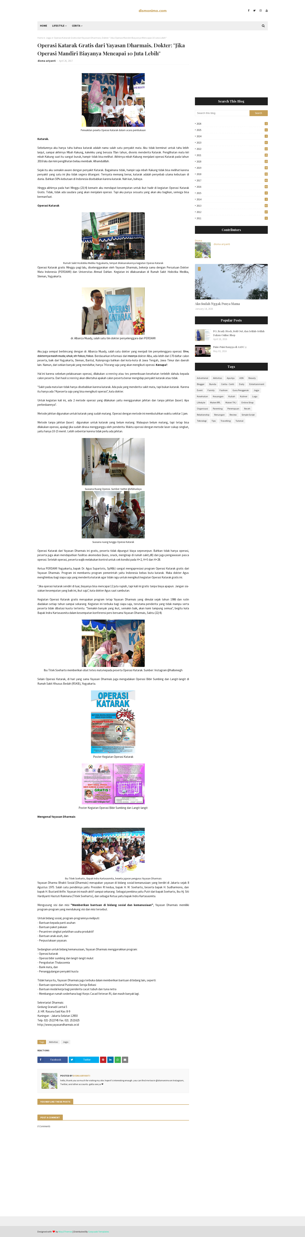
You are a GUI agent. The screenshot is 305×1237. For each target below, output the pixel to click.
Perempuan (233, 408)
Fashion (224, 390)
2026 (232, 123)
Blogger (200, 384)
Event (200, 390)
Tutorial (239, 420)
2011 (232, 218)
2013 (232, 205)
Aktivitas (53, 1041)
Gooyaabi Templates (98, 1231)
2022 (232, 149)
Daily (241, 384)
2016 (232, 186)
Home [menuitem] (43, 25)
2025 (232, 130)
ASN (241, 378)
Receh (247, 408)
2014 (232, 199)
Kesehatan (202, 396)
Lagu (254, 396)
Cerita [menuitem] (76, 25)
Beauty (252, 378)
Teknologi (202, 420)
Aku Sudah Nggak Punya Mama (217, 304)
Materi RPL (215, 402)
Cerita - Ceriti (227, 384)
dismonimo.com (153, 10)
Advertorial (202, 378)
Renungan (219, 414)
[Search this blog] (222, 113)
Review (233, 414)
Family (211, 390)
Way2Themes (65, 1231)
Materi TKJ (230, 402)
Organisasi (202, 408)
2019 (232, 168)
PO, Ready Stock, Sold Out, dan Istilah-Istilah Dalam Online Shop (238, 333)
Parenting (217, 408)
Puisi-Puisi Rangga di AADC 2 (229, 347)
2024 (232, 136)
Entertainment (256, 384)
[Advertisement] (231, 63)
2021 (232, 155)
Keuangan (218, 396)
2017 (232, 180)
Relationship (203, 414)
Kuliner (243, 396)
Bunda (212, 384)
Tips (213, 420)
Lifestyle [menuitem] (58, 25)
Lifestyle (201, 402)
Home (40, 37)
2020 (232, 161)
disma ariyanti (47, 60)
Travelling (226, 420)
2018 (232, 174)
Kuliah (231, 396)
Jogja (48, 37)
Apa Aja (231, 378)
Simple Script (248, 414)
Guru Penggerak (241, 390)
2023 (232, 142)
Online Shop (247, 402)
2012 (232, 212)
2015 (232, 193)
